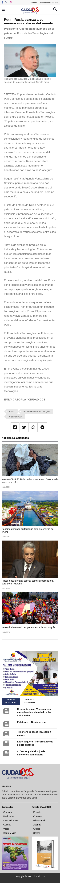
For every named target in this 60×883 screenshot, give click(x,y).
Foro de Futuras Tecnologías (37, 411)
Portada (37, 812)
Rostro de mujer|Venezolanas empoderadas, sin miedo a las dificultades (34, 712)
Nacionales (8, 816)
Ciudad (36, 829)
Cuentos (37, 816)
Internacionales (11, 820)
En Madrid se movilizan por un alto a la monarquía (28, 627)
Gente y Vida (9, 833)
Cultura (7, 824)
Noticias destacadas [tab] (10, 701)
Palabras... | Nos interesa (31, 722)
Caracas (7, 812)
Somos (36, 833)
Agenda (37, 824)
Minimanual (39, 820)
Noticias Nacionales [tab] (29, 701)
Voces (6, 829)
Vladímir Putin (15, 417)
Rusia (12, 411)
